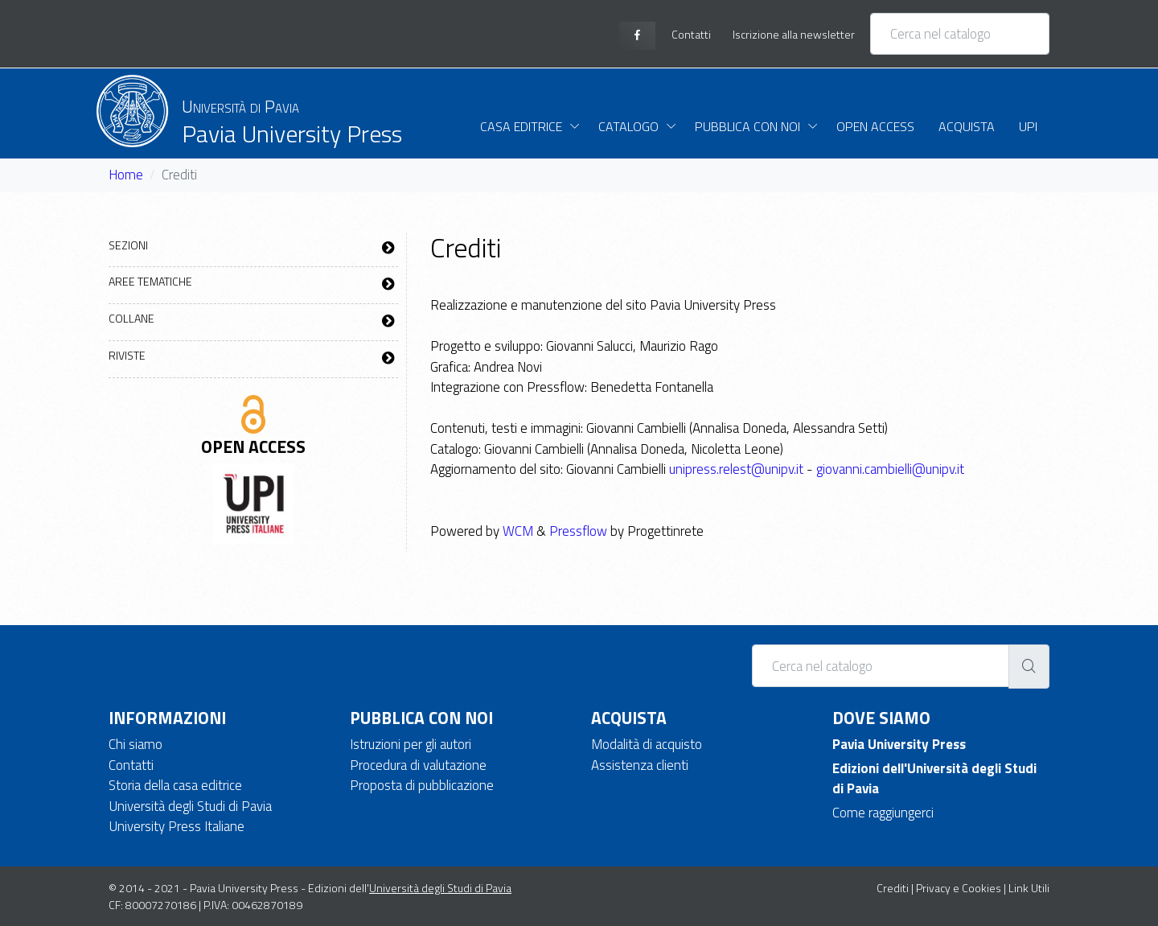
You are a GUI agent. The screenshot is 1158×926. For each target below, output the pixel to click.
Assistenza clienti (639, 765)
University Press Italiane (176, 826)
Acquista (966, 126)
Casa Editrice (521, 126)
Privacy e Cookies (958, 887)
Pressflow (578, 531)
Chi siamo (135, 744)
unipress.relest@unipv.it (736, 469)
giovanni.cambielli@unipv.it (890, 469)
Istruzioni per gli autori (410, 744)
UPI (1028, 126)
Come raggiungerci (883, 812)
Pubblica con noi (747, 126)
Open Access (875, 126)
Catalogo (628, 126)
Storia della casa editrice (175, 785)
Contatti (131, 765)
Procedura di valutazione (418, 765)
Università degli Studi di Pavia (190, 806)
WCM (518, 531)
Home (126, 174)
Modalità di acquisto (646, 744)
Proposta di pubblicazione (422, 785)
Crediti (893, 887)
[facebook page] (637, 36)
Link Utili (1028, 887)
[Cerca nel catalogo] (959, 34)
